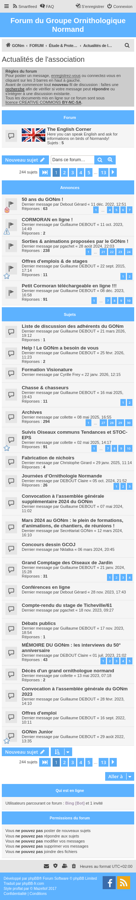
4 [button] (80, 172)
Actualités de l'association (43, 59)
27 (103, 422)
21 (103, 251)
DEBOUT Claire (74, 481)
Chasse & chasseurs (45, 387)
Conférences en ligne (46, 587)
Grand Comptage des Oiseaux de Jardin (67, 562)
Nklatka (67, 549)
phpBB (33, 878)
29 (120, 422)
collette (66, 417)
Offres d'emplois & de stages (54, 261)
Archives (32, 412)
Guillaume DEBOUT (78, 224)
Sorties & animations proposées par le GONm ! (75, 241)
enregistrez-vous (66, 75)
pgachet (67, 246)
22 (112, 251)
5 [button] (88, 172)
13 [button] (103, 172)
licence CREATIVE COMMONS (43, 102)
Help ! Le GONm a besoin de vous (60, 348)
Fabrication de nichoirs (48, 457)
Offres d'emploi (39, 713)
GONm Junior (37, 731)
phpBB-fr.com (33, 884)
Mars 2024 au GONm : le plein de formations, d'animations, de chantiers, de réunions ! (72, 523)
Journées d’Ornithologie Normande (62, 476)
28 (112, 422)
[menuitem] (24, 6)
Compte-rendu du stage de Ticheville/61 (67, 605)
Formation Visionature (47, 369)
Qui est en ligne (69, 790)
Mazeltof (41, 889)
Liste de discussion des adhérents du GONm (73, 326)
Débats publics (39, 623)
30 (129, 422)
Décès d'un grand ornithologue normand (68, 670)
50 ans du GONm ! (42, 199)
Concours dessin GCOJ (48, 544)
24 (129, 251)
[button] (45, 172)
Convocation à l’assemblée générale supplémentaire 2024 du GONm (63, 498)
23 (120, 251)
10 (129, 300)
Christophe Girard (76, 462)
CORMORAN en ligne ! (47, 219)
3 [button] (72, 172)
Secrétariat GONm (76, 530)
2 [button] (64, 172)
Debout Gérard (73, 204)
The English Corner (69, 129)
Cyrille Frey (70, 374)
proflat (18, 889)
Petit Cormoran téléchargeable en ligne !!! (69, 285)
